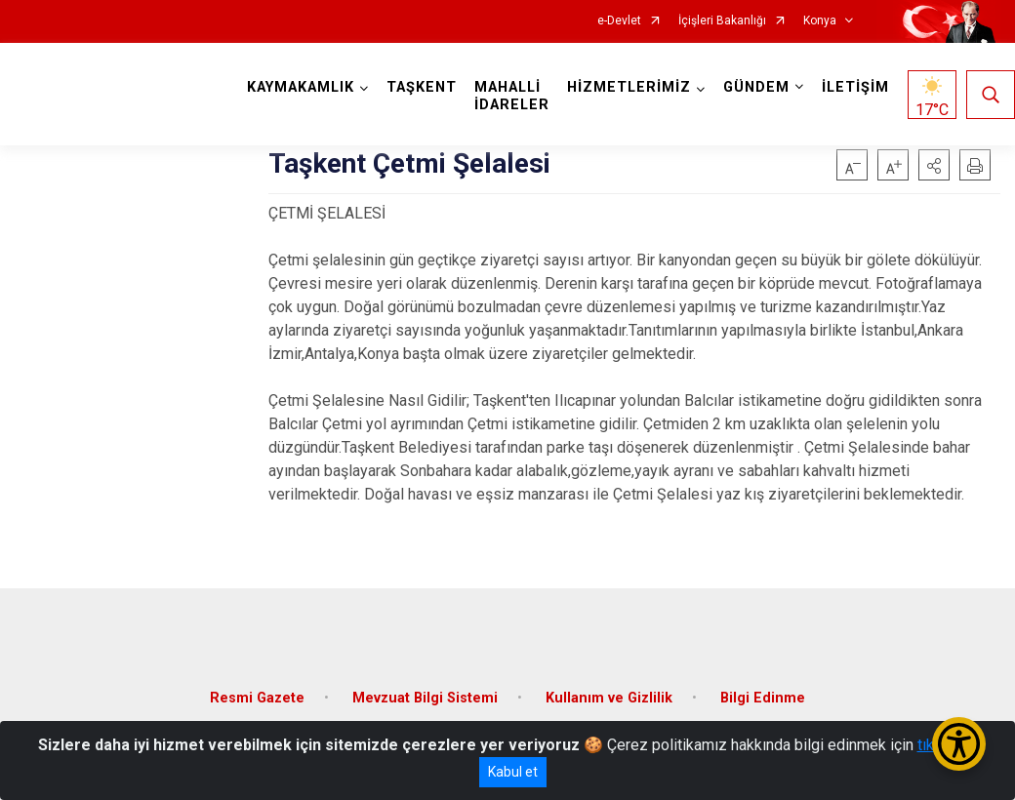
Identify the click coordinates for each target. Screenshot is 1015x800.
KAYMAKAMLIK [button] (300, 87)
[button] (934, 164)
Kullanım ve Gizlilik (609, 698)
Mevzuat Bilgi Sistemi (425, 698)
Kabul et (513, 772)
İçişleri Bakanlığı (722, 21)
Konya (819, 21)
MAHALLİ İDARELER (511, 96)
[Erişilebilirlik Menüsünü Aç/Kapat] (959, 744)
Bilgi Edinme (762, 698)
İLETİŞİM (855, 87)
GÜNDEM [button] (756, 87)
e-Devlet (619, 21)
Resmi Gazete (257, 698)
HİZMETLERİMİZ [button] (629, 87)
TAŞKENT (421, 87)
